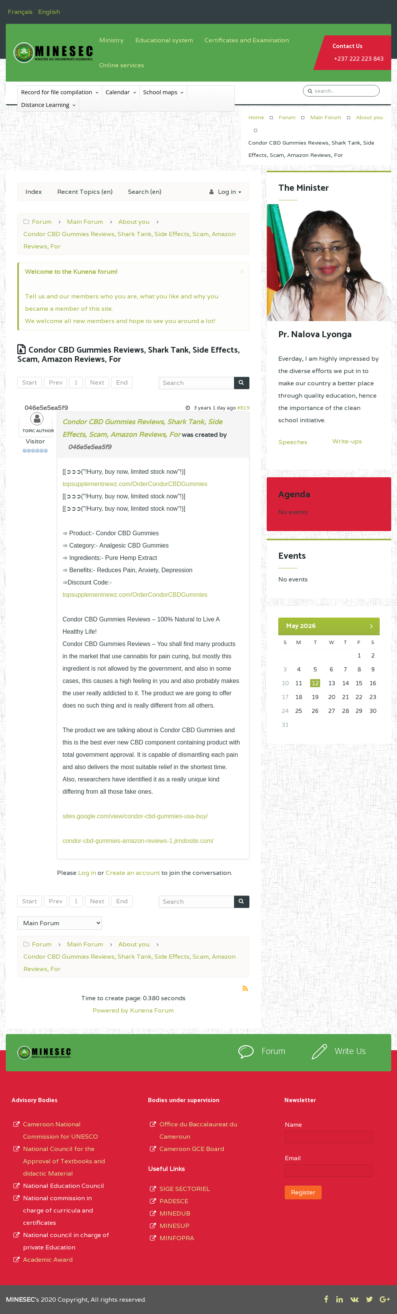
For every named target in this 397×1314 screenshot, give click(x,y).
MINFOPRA (176, 1238)
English (49, 12)
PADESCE (173, 1201)
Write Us (350, 1051)
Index (33, 192)
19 (315, 697)
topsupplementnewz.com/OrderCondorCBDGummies (135, 484)
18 (298, 697)
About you (369, 117)
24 (285, 710)
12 (315, 683)
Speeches (293, 442)
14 (345, 683)
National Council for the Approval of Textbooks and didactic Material (64, 1161)
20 (331, 697)
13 (331, 683)
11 (298, 683)
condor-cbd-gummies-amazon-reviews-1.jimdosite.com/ (138, 841)
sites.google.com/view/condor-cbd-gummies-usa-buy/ (135, 816)
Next (97, 382)
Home (256, 117)
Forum (287, 117)
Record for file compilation (56, 92)
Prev (55, 382)
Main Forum (325, 117)
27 (331, 710)
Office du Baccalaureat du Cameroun (198, 1130)
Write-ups (347, 441)
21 (345, 697)
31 (285, 724)
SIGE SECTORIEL (184, 1189)
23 (372, 697)
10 (285, 683)
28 (345, 710)
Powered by (110, 1010)
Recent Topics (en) (85, 192)
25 (298, 710)
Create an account (133, 873)
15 (358, 683)
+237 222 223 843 (359, 58)
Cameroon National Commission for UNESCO (60, 1130)
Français (21, 12)
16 (372, 683)
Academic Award (48, 1260)
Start (29, 382)
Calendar (118, 92)
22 (358, 697)
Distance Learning (45, 104)
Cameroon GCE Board (191, 1149)
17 (285, 697)
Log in (87, 873)
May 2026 (301, 626)
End (122, 382)
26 (315, 710)
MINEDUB (174, 1213)
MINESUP (174, 1226)
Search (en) (144, 192)
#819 (243, 408)
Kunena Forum (152, 1010)
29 (358, 710)
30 (372, 710)
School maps (160, 92)
